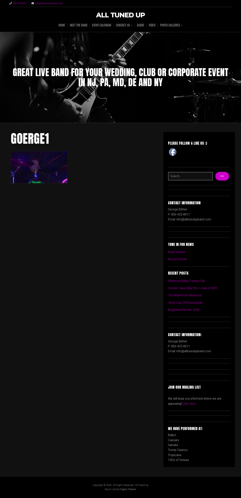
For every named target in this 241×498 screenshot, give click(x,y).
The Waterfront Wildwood (185, 295)
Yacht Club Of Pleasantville (185, 302)
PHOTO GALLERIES (170, 25)
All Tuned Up (120, 15)
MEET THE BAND (78, 25)
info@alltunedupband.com (49, 3)
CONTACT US (123, 25)
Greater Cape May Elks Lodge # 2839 (192, 288)
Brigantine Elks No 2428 (183, 310)
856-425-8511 (20, 3)
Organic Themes (127, 489)
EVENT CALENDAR (101, 25)
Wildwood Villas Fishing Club (186, 281)
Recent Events (177, 259)
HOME (62, 25)
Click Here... (190, 403)
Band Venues (176, 252)
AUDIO (140, 25)
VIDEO (152, 25)
